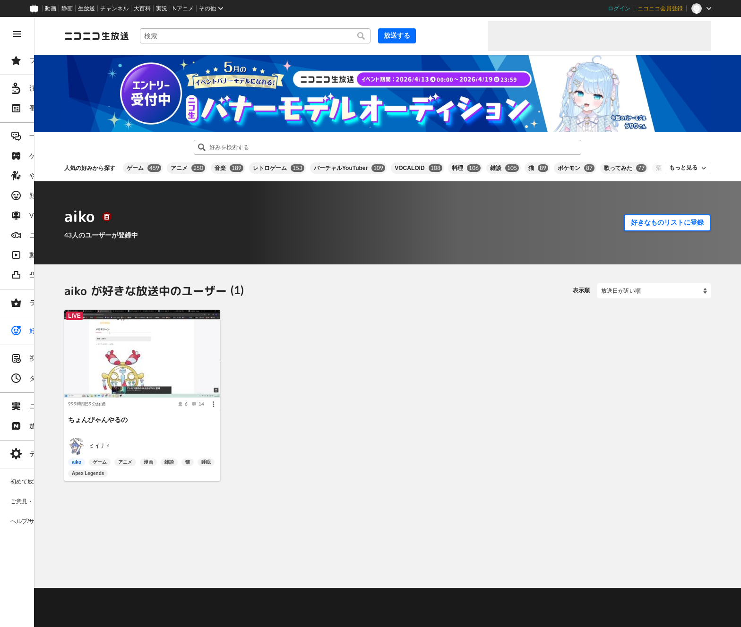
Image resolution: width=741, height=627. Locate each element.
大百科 (142, 8)
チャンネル (114, 8)
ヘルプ (228, 580)
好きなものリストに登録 (667, 214)
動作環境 (256, 580)
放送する (457, 35)
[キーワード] (321, 35)
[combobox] (321, 35)
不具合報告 (198, 580)
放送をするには (204, 592)
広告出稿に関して (158, 615)
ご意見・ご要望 (156, 580)
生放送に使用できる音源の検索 (235, 604)
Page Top (423, 555)
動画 (50, 8)
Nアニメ (183, 8)
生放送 (86, 8)
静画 (67, 8)
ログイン (619, 8)
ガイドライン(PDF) (331, 580)
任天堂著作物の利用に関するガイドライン (243, 615)
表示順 (581, 282)
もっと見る (683, 159)
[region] (53, 322)
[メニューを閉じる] (17, 34)
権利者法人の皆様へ (161, 604)
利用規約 (287, 580)
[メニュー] (267, 385)
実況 (161, 8)
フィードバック (678, 555)
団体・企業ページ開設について (322, 604)
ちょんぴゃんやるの (169, 401)
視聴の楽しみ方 (156, 592)
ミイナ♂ (171, 427)
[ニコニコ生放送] (168, 36)
